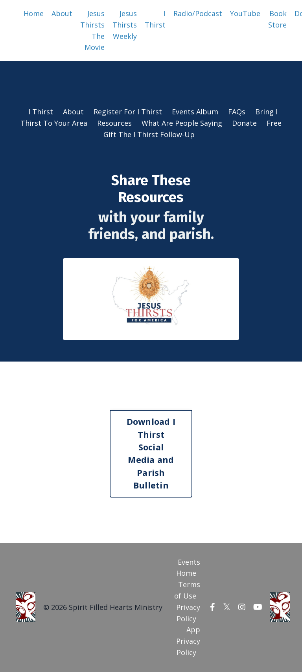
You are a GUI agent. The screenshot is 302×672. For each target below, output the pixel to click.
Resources (114, 123)
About (62, 13)
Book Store (277, 19)
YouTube (245, 13)
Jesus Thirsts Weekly (124, 25)
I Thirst (155, 19)
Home (34, 13)
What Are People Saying (182, 123)
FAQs (236, 111)
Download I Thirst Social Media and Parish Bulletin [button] (151, 453)
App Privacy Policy (188, 641)
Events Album (195, 111)
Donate (245, 123)
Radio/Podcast (197, 13)
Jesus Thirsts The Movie (92, 30)
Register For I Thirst (128, 111)
